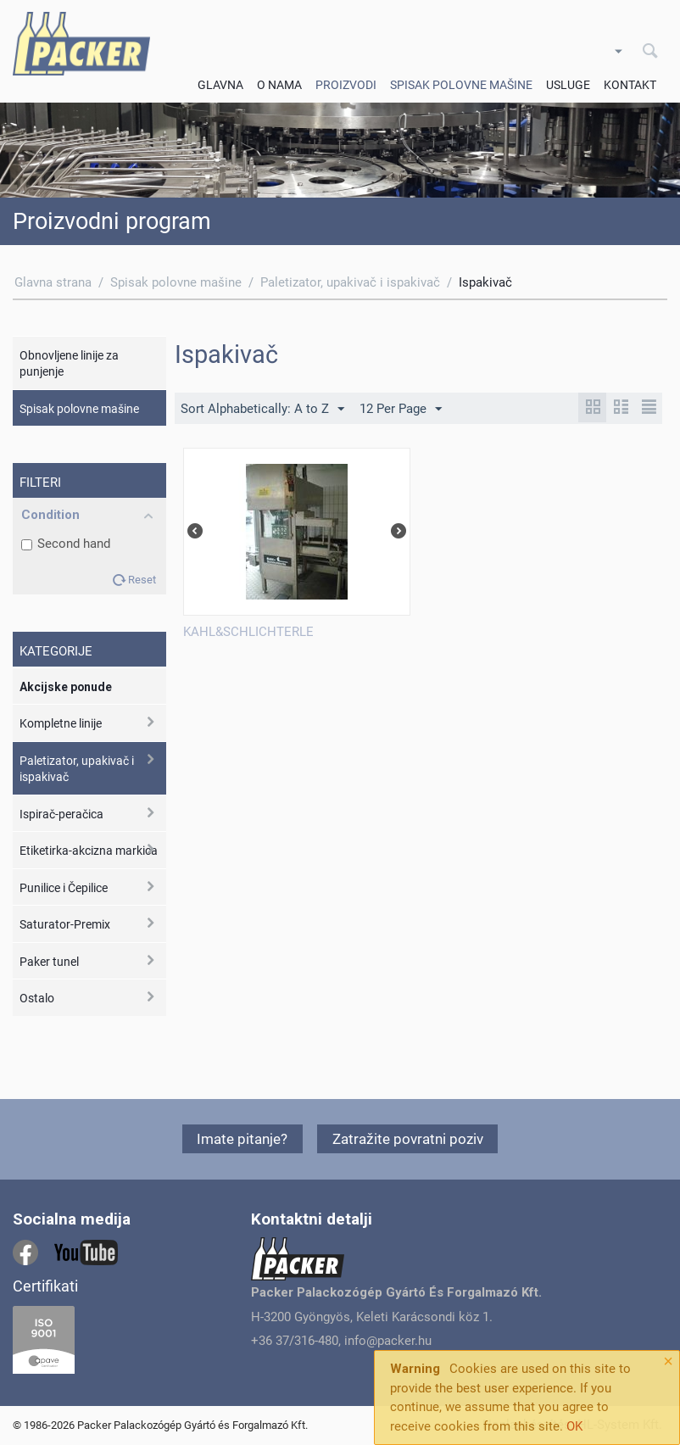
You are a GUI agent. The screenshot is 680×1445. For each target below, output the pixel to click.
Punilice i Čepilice (64, 888)
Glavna (220, 85)
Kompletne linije (61, 723)
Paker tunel (49, 961)
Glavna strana (53, 282)
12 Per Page (401, 409)
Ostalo (37, 998)
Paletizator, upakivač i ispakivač (350, 282)
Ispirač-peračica (61, 814)
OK (574, 1426)
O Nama (279, 85)
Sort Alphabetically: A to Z (262, 409)
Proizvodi (345, 85)
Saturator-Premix (65, 924)
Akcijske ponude (66, 687)
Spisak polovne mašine (461, 85)
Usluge (568, 85)
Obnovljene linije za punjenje (69, 364)
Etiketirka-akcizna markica (89, 850)
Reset (142, 579)
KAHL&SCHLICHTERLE (248, 631)
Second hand (65, 543)
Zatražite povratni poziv (407, 1138)
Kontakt (630, 85)
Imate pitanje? (242, 1138)
